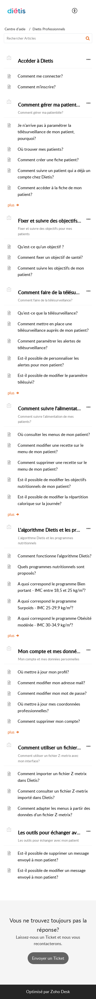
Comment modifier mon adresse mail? (51, 683)
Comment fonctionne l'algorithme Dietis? (54, 556)
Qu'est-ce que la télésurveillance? (48, 313)
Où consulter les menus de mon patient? (54, 434)
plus (13, 204)
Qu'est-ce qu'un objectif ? (41, 247)
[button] (75, 11)
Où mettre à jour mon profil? (43, 672)
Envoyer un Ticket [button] (48, 958)
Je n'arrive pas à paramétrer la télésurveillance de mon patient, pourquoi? (46, 131)
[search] (48, 38)
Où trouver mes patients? (40, 149)
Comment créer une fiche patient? (48, 160)
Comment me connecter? (40, 76)
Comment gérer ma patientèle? (51, 104)
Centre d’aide (15, 28)
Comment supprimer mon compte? (49, 721)
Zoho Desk (60, 991)
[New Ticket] (48, 958)
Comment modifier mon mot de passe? (52, 693)
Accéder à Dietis (35, 61)
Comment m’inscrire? (37, 87)
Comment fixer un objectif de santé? (50, 257)
